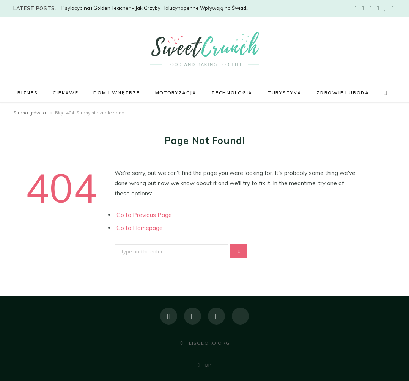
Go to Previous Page (144, 215)
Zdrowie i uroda (342, 92)
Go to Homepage (139, 227)
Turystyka (284, 92)
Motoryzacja (176, 92)
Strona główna (29, 113)
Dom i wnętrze (116, 92)
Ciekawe (65, 92)
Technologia (231, 92)
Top (204, 365)
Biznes (27, 92)
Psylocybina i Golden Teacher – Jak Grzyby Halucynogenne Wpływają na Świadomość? (158, 8)
